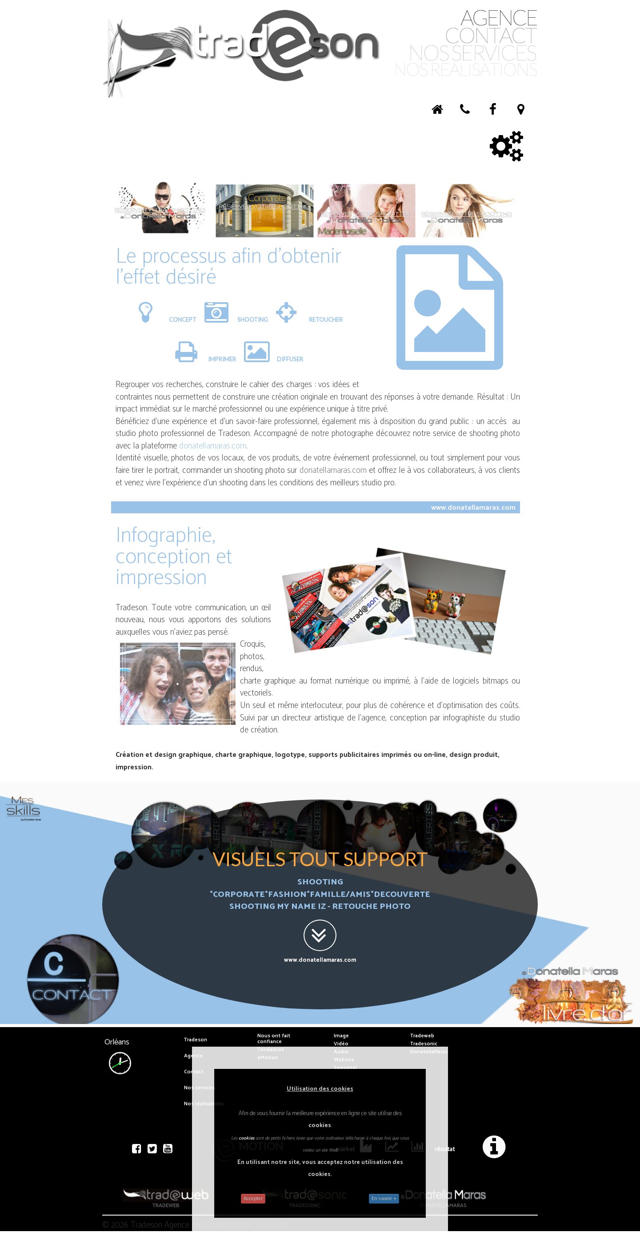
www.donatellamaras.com (473, 508)
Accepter (253, 1198)
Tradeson (195, 1040)
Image (341, 1036)
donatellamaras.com (212, 446)
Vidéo (341, 1044)
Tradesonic (423, 1044)
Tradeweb (422, 1036)
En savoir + (384, 1198)
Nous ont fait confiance (273, 1038)
